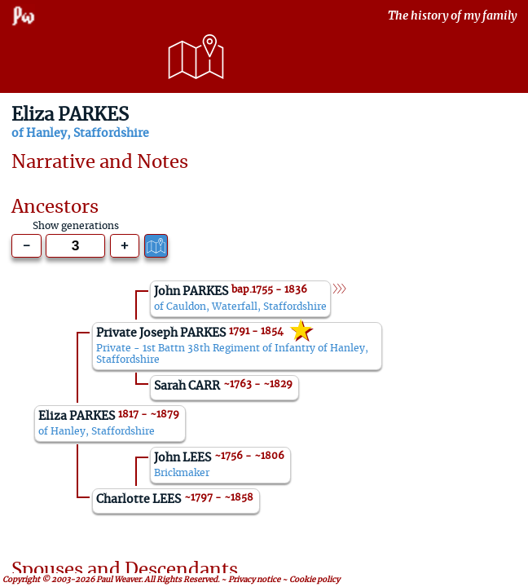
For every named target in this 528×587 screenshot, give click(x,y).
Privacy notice (254, 580)
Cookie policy (314, 580)
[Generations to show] (75, 246)
